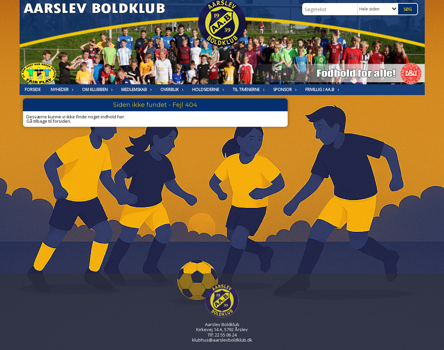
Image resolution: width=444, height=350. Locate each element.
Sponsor (284, 89)
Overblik (171, 89)
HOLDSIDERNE (207, 89)
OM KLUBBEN (96, 89)
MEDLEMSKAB (135, 89)
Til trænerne (248, 89)
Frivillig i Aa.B (321, 89)
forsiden (61, 121)
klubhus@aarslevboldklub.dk (222, 340)
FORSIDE (33, 89)
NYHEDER (61, 89)
